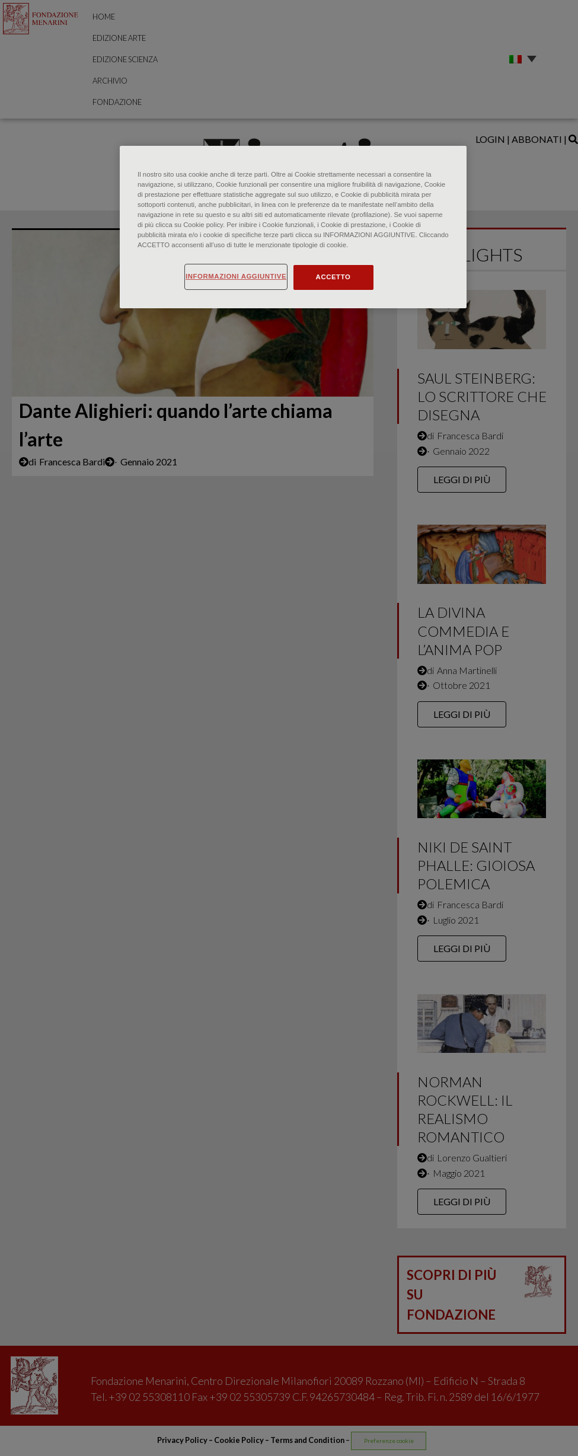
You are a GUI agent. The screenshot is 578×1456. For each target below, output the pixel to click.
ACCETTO (333, 276)
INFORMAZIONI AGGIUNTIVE (236, 276)
